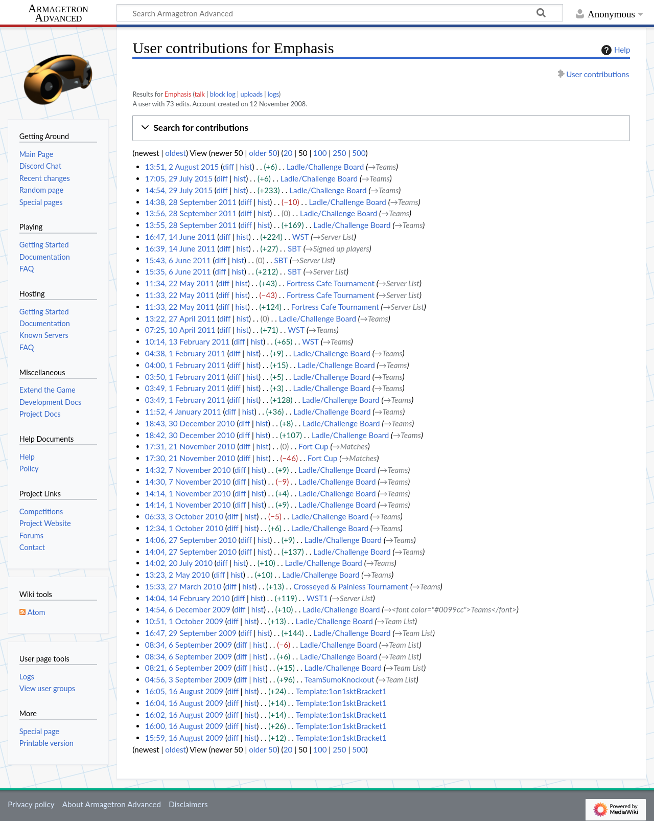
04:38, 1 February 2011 (185, 353)
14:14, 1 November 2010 (188, 493)
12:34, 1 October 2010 (184, 528)
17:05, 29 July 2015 (179, 178)
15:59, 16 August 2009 (184, 737)
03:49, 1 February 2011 (185, 388)
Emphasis (178, 94)
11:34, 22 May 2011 (180, 283)
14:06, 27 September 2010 (191, 539)
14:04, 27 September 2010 (191, 551)
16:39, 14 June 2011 (180, 248)
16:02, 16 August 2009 (184, 714)
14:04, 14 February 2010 (187, 598)
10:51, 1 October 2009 (184, 621)
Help (614, 50)
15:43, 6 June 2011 (178, 260)
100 (319, 152)
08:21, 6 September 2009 (188, 667)
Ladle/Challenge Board (325, 166)
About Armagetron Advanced (111, 804)
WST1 (317, 598)
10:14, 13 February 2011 (187, 341)
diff (228, 166)
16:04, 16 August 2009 (184, 703)
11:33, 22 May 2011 (180, 295)
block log (223, 94)
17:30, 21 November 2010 (190, 458)
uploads (252, 94)
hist (246, 166)
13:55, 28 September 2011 (191, 225)
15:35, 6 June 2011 (178, 271)
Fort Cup (313, 446)
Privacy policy (31, 804)
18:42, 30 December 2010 (190, 435)
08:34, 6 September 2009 (188, 644)
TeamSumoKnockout (340, 679)
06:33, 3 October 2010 (184, 516)
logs (273, 94)
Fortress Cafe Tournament (331, 283)
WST (300, 236)
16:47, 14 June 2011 (180, 236)
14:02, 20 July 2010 (179, 562)
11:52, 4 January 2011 (183, 411)
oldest (175, 152)
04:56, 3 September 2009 (188, 679)
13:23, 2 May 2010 (177, 574)
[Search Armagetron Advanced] (340, 13)
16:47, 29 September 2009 (191, 632)
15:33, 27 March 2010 (183, 586)
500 (358, 152)
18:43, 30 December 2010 (190, 423)
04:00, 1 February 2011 (185, 365)
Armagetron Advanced (58, 13)
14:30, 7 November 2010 (188, 481)
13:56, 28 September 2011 (191, 213)
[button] (381, 128)
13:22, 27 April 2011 (180, 318)
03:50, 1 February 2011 (185, 376)
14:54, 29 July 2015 (179, 190)
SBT (294, 248)
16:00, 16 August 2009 (184, 726)
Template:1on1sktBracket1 (341, 691)
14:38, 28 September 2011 (191, 202)
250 (339, 152)
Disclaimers (188, 804)
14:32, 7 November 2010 (188, 469)
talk (200, 94)
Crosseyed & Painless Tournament (351, 586)
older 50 (263, 152)
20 (288, 152)
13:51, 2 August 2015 (182, 166)
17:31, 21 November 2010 (190, 446)
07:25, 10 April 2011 (180, 329)
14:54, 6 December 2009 (187, 609)
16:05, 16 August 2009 (184, 691)
